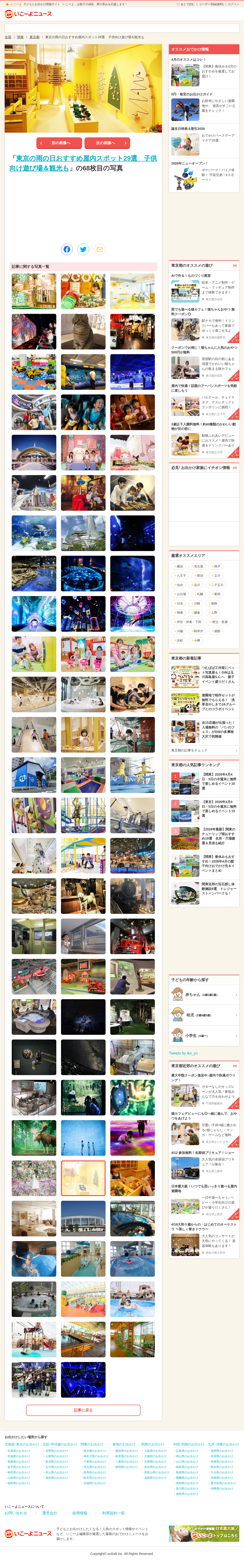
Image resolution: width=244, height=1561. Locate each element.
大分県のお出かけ (222, 1472)
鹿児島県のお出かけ (223, 1483)
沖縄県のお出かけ (222, 1488)
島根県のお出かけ (187, 1472)
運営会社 (49, 1513)
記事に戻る (83, 1410)
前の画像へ (61, 143)
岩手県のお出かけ (19, 1467)
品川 (195, 585)
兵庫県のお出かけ (155, 1461)
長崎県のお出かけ (222, 1461)
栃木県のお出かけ (95, 1477)
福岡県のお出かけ (222, 1450)
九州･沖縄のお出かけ (223, 1444)
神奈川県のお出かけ (96, 1456)
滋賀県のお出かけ (155, 1477)
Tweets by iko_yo (183, 1053)
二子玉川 (215, 585)
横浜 (178, 566)
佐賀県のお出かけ (222, 1456)
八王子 (180, 575)
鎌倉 (195, 612)
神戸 (215, 566)
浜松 (178, 640)
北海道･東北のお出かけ (22, 1444)
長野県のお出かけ (57, 1450)
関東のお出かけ (92, 1444)
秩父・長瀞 (218, 622)
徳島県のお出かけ (187, 1494)
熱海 (178, 612)
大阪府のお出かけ (155, 1450)
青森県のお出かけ (19, 1461)
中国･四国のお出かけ (188, 1444)
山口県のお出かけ (187, 1461)
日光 (178, 603)
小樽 (195, 640)
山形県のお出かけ (19, 1477)
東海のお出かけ (124, 1444)
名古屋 (197, 566)
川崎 (195, 603)
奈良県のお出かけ (155, 1467)
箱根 (212, 603)
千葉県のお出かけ (95, 1461)
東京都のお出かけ (95, 1450)
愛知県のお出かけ (126, 1450)
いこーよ (16, 4)
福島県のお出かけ (19, 1483)
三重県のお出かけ (126, 1461)
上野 (212, 612)
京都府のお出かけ (155, 1456)
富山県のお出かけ (57, 1472)
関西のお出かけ (152, 1444)
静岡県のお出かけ (126, 1467)
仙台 (178, 585)
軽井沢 (197, 631)
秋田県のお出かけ (19, 1472)
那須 (198, 575)
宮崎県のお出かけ (222, 1477)
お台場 (180, 594)
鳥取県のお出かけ (187, 1467)
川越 (178, 631)
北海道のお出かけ (19, 1450)
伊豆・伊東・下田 (187, 622)
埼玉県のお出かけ (95, 1467)
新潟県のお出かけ (57, 1461)
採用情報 (79, 1513)
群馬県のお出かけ (95, 1472)
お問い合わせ (16, 1513)
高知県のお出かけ (187, 1483)
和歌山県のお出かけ (157, 1472)
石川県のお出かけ (57, 1467)
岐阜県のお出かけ (126, 1456)
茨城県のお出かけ (95, 1483)
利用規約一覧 (113, 1513)
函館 (215, 631)
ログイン (233, 4)
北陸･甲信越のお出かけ (60, 1444)
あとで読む (188, 4)
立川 (215, 575)
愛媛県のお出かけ (187, 1477)
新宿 (215, 594)
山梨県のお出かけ (57, 1456)
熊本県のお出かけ (222, 1467)
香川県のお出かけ (187, 1488)
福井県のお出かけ (57, 1477)
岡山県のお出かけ (187, 1456)
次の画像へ (105, 143)
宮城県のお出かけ (19, 1456)
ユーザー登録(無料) (211, 4)
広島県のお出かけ (187, 1450)
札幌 (198, 594)
